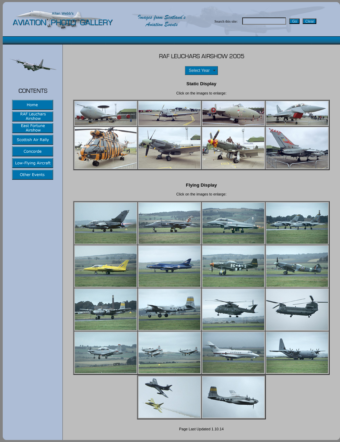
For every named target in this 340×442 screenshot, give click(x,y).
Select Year (200, 70)
